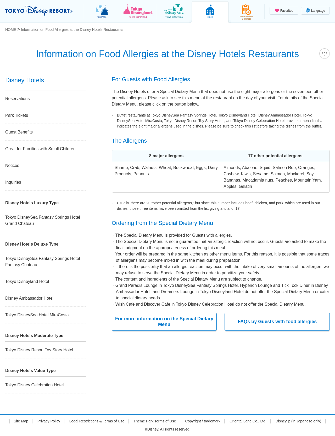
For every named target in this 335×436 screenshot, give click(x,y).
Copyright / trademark (202, 421)
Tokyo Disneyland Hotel (27, 281)
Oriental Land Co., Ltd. (248, 421)
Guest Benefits (19, 132)
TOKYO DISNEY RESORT (38, 11)
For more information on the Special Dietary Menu (164, 321)
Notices (12, 165)
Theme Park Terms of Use (154, 421)
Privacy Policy (48, 421)
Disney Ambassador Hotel (29, 298)
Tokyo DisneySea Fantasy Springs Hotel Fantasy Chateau (42, 261)
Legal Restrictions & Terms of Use (97, 421)
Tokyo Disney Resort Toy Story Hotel (39, 350)
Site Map (21, 421)
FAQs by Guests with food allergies (277, 320)
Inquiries (13, 182)
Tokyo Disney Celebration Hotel (34, 385)
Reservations (17, 98)
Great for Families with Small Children (40, 149)
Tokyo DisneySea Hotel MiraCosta (37, 315)
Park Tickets (16, 115)
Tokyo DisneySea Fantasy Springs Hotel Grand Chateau (42, 220)
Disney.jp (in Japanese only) (298, 421)
